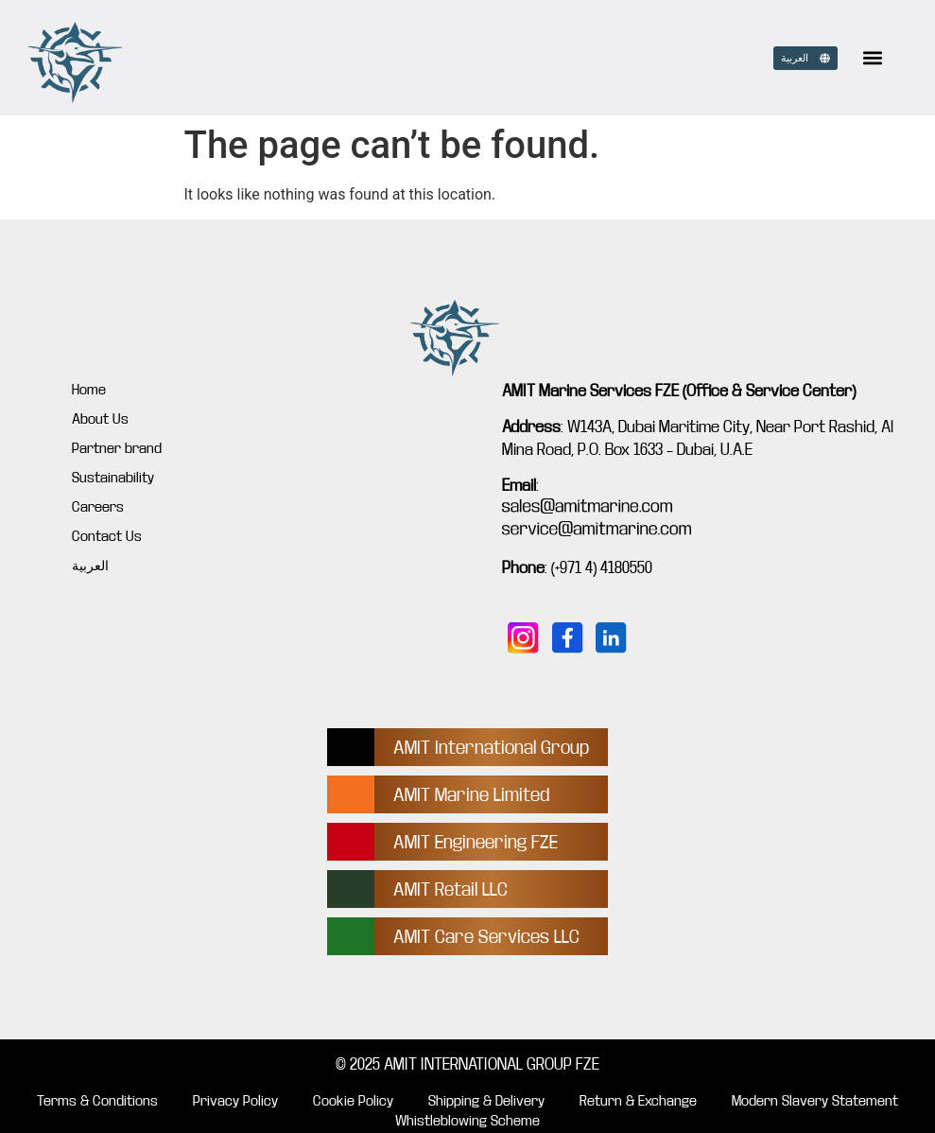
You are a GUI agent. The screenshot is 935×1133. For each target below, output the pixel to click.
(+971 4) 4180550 (601, 568)
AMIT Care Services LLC (486, 937)
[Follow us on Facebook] (567, 637)
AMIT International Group (491, 748)
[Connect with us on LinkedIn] (610, 637)
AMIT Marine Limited (471, 795)
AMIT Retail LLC (450, 889)
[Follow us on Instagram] (523, 637)
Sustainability (113, 477)
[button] (872, 58)
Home (89, 389)
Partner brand (117, 448)
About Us (100, 419)
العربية (90, 565)
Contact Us (107, 536)
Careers (98, 506)
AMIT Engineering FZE (475, 842)
